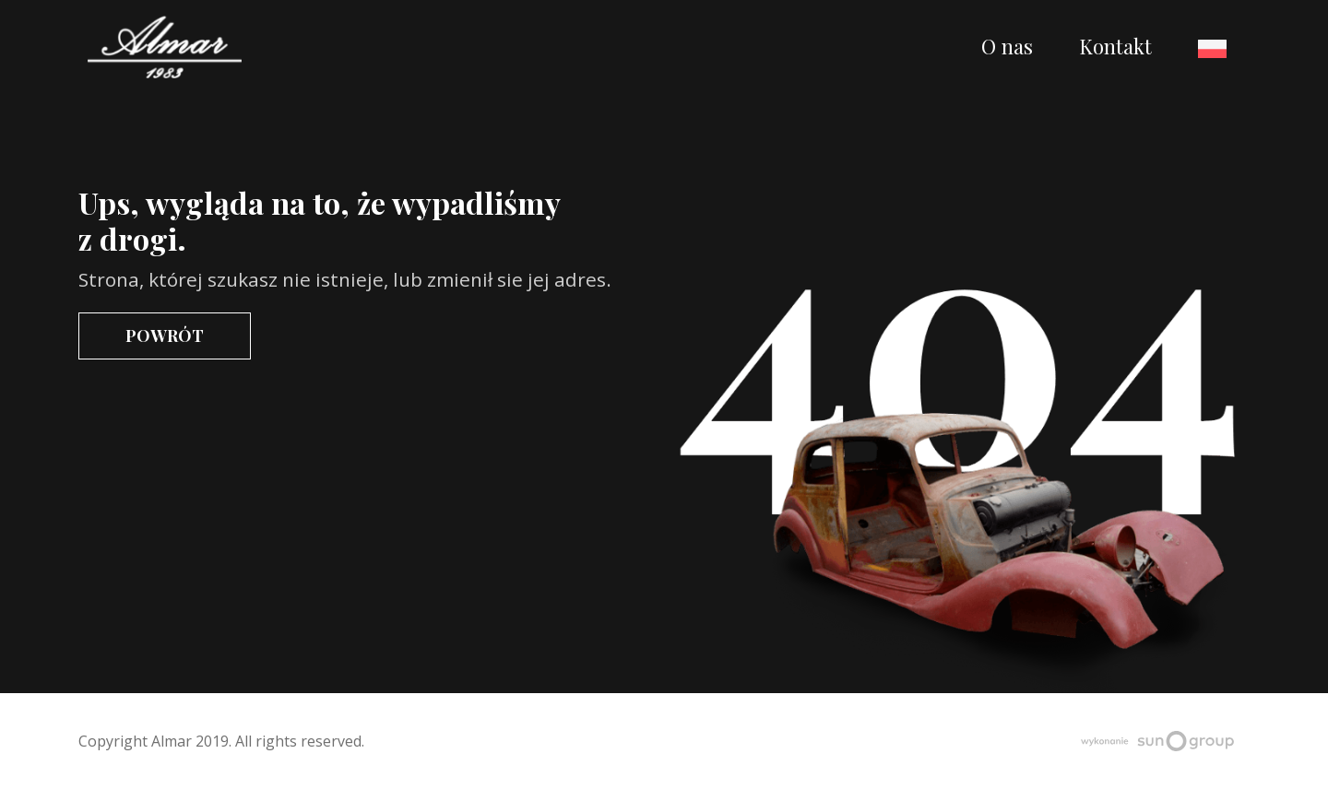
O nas (1007, 46)
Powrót (164, 335)
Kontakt (1115, 46)
